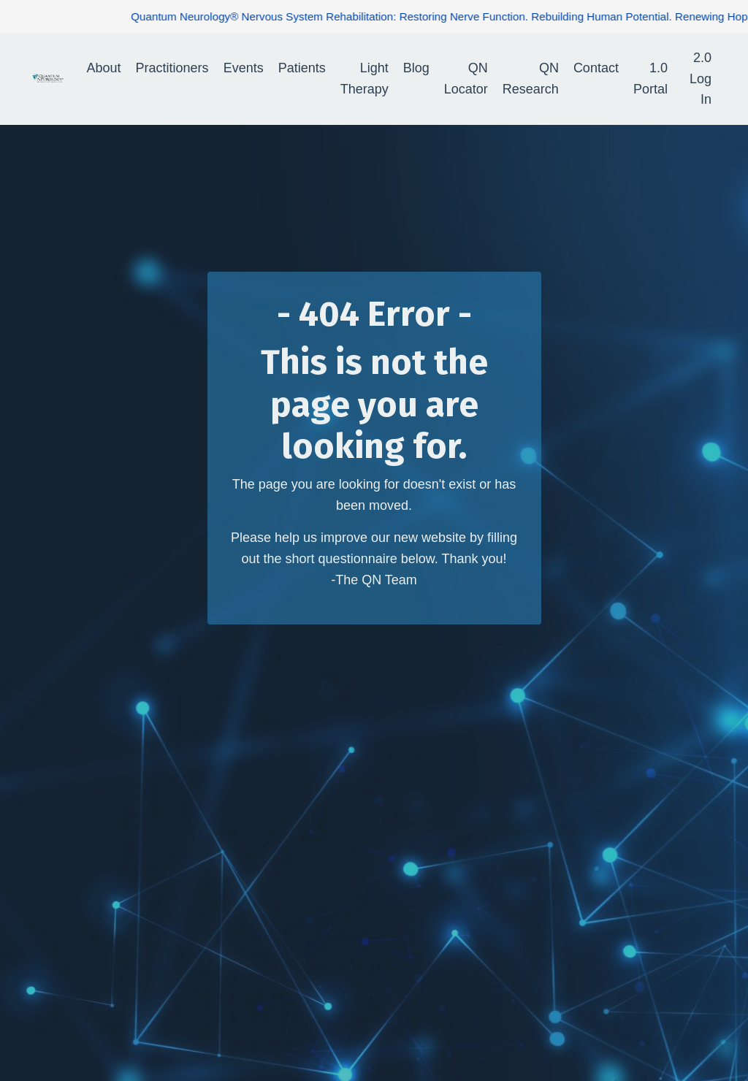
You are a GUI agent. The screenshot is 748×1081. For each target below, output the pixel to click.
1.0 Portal (650, 78)
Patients (302, 68)
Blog (416, 68)
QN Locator (466, 78)
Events (244, 68)
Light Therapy (364, 78)
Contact (596, 68)
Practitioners (172, 68)
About (104, 68)
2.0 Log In (700, 78)
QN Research (531, 78)
